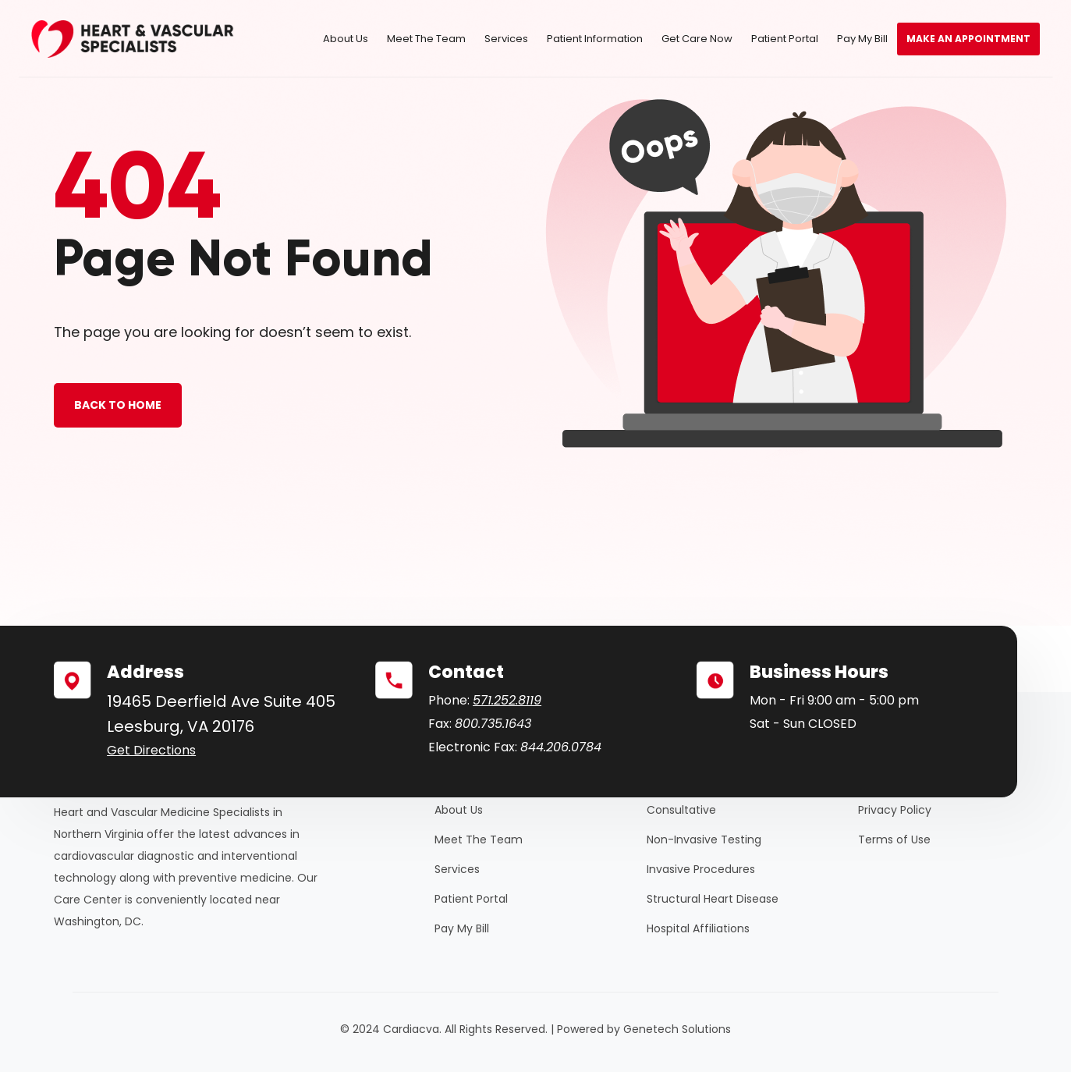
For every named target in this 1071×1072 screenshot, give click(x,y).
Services (506, 38)
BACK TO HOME (117, 405)
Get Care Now (696, 38)
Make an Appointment (968, 38)
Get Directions (151, 750)
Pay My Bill (862, 38)
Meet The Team (426, 38)
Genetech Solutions (677, 1029)
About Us (345, 38)
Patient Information (595, 38)
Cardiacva (411, 1029)
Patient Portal (784, 38)
